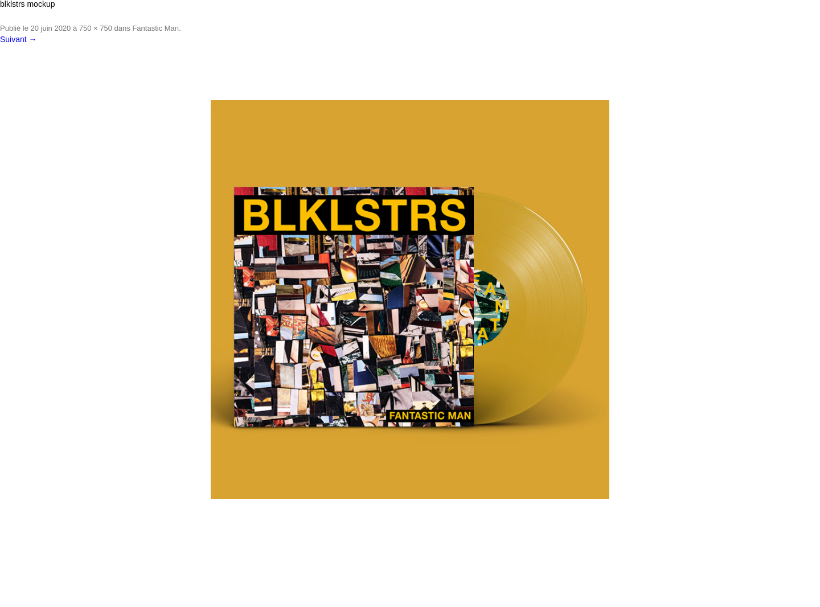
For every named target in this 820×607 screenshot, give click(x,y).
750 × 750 (95, 28)
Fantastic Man (155, 28)
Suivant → (18, 39)
